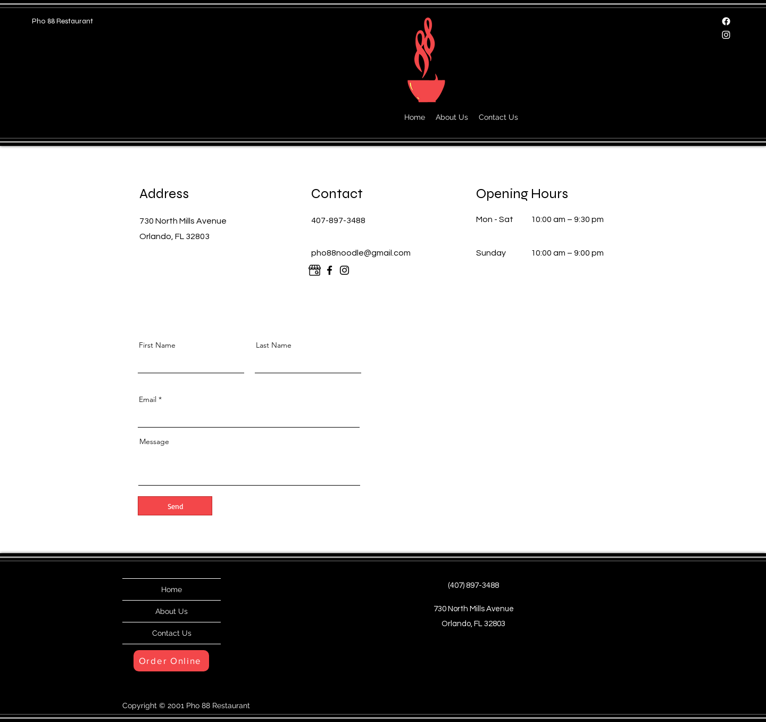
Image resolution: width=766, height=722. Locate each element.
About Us (171, 611)
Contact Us (172, 633)
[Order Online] (171, 660)
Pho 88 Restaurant (62, 21)
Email (147, 399)
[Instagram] (726, 34)
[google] (315, 270)
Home (171, 589)
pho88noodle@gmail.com (361, 253)
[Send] (175, 505)
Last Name (274, 345)
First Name (157, 345)
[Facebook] (726, 21)
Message (154, 441)
